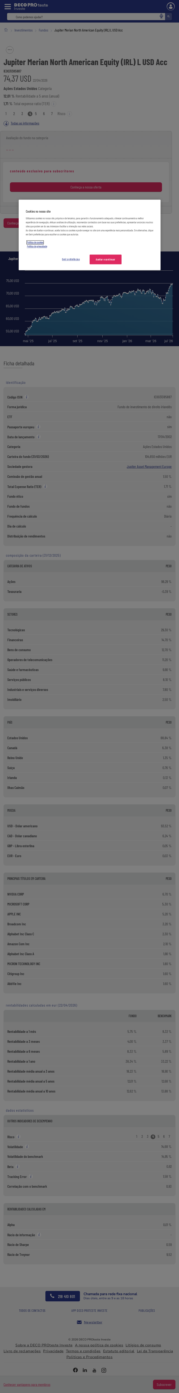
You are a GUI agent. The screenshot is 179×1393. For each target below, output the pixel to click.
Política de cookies (35, 242)
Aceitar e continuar (105, 259)
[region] (90, 235)
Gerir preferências (71, 259)
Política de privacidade (37, 246)
